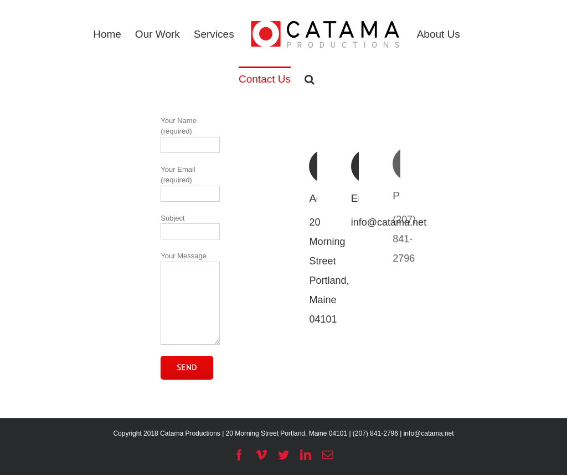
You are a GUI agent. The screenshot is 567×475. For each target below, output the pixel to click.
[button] (310, 78)
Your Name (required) (190, 132)
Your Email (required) (190, 181)
